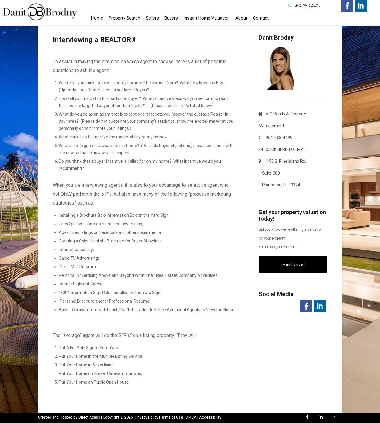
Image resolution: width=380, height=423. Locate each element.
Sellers (152, 18)
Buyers (171, 18)
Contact (261, 18)
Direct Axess (89, 417)
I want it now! (293, 264)
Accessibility (210, 417)
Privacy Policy (146, 417)
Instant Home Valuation (206, 18)
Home (97, 18)
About (241, 18)
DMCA (191, 417)
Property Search (124, 18)
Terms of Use (171, 417)
